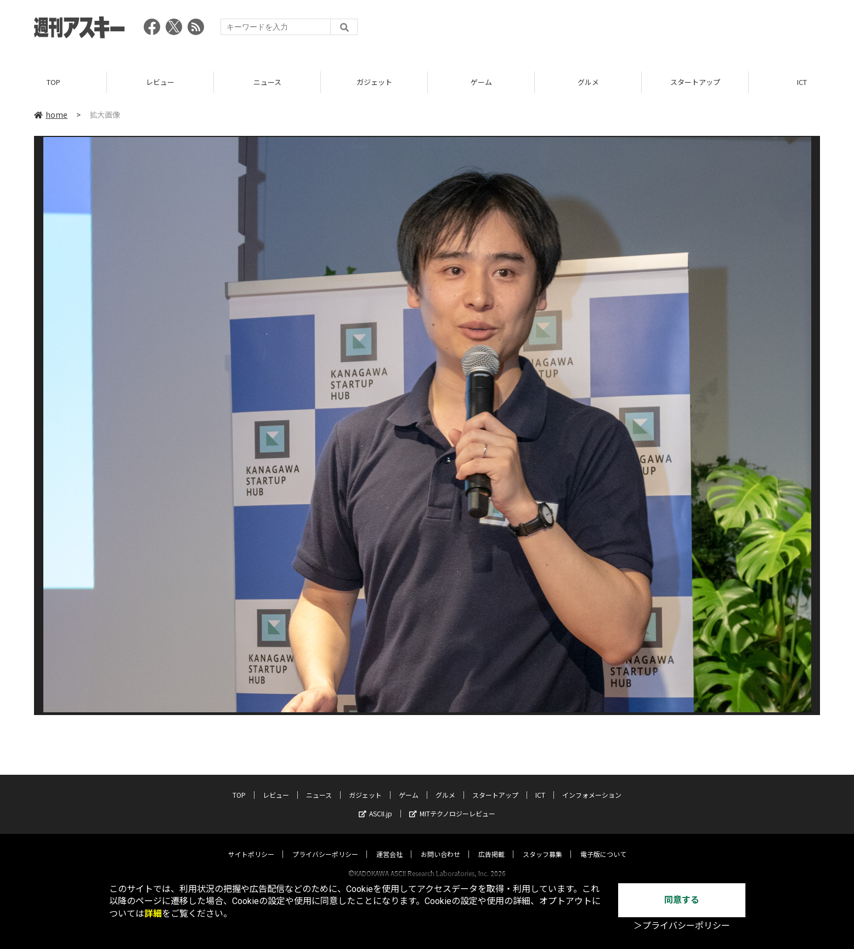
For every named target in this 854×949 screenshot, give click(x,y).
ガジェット (374, 82)
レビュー (160, 82)
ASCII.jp (375, 803)
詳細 (153, 913)
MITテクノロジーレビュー (452, 803)
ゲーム (481, 82)
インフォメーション (591, 784)
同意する (681, 900)
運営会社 (389, 843)
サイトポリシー (251, 843)
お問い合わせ (440, 843)
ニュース (267, 82)
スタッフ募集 (542, 843)
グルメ (588, 82)
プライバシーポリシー (325, 843)
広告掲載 (491, 843)
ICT (540, 784)
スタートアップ (695, 82)
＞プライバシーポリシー (682, 926)
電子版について (603, 843)
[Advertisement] (620, 30)
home (50, 114)
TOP (53, 82)
